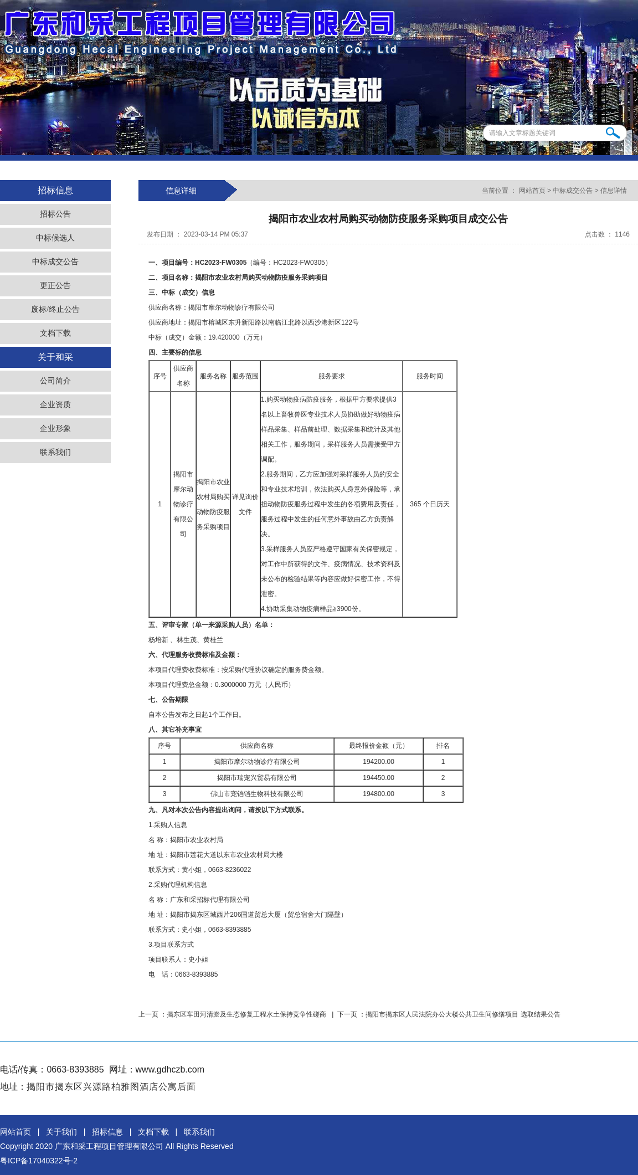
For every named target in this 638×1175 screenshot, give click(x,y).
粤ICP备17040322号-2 (39, 1160)
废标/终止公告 (55, 309)
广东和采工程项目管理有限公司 (109, 1146)
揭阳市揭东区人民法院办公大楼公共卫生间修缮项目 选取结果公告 (463, 1014)
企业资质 (55, 405)
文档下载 (55, 333)
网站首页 (532, 190)
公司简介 (55, 381)
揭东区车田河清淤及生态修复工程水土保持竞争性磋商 (247, 1014)
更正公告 (55, 285)
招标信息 (107, 1131)
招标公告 (55, 214)
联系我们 (55, 452)
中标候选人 (55, 238)
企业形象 (55, 428)
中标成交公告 (55, 262)
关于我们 (61, 1131)
